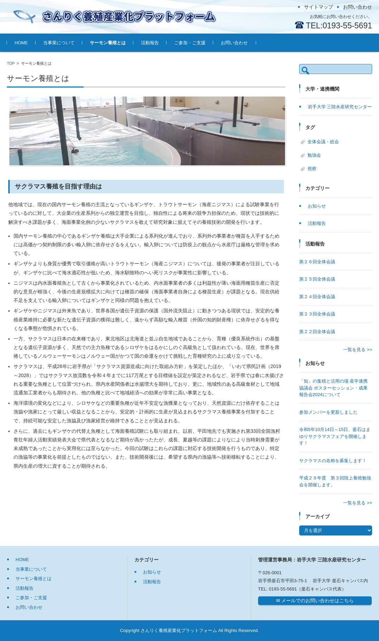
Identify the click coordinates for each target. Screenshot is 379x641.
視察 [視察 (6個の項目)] (311, 168)
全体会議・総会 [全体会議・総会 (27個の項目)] (323, 141)
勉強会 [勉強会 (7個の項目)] (314, 155)
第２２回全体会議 (317, 331)
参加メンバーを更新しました (328, 412)
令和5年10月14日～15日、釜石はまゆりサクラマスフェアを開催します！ (335, 436)
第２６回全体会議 (317, 261)
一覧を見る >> (357, 349)
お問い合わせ (234, 42)
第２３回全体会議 (317, 314)
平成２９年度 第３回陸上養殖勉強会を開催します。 (335, 481)
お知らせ (317, 206)
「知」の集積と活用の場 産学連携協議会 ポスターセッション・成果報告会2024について (333, 387)
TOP (11, 63)
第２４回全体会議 (317, 296)
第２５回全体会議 (317, 279)
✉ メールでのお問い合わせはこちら (315, 600)
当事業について (59, 42)
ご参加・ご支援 (190, 42)
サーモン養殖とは (108, 42)
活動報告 (150, 42)
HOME (21, 42)
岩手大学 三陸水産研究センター (340, 106)
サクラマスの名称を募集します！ (333, 460)
